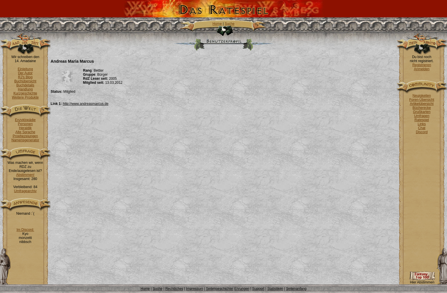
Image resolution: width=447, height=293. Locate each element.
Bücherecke (422, 108)
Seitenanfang (296, 289)
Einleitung (25, 69)
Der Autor (25, 73)
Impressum (194, 289)
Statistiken (275, 289)
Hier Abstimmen (422, 280)
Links (422, 124)
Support (258, 289)
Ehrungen (241, 289)
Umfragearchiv (25, 191)
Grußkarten (422, 112)
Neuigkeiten (422, 96)
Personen (25, 124)
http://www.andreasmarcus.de (85, 104)
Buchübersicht (25, 81)
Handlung (25, 89)
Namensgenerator (25, 140)
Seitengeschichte (219, 289)
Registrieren (421, 65)
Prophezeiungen (25, 136)
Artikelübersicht (421, 104)
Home (217, 24)
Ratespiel (421, 120)
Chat (421, 128)
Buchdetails (25, 85)
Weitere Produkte (25, 97)
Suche (229, 24)
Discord (422, 132)
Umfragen (421, 116)
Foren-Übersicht (421, 100)
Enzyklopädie (25, 120)
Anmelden (421, 69)
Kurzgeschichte (25, 93)
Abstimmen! (25, 175)
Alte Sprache (25, 132)
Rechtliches (174, 289)
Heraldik (25, 128)
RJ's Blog (25, 77)
